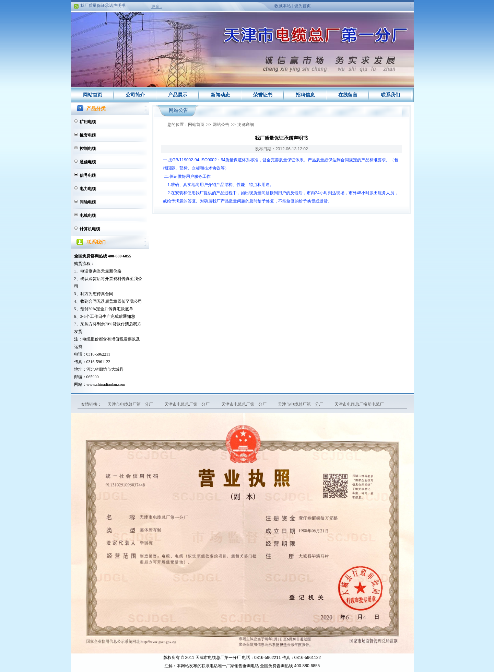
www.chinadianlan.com (105, 384)
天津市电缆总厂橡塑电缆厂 (359, 404)
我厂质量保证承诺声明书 (103, 6)
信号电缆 (88, 175)
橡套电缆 (88, 135)
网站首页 (92, 94)
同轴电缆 (88, 202)
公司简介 (135, 94)
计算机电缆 (90, 229)
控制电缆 (88, 148)
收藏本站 (282, 5)
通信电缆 (88, 162)
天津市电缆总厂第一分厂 (131, 404)
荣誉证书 (262, 94)
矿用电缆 (88, 121)
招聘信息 (305, 94)
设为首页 (302, 5)
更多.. (156, 6)
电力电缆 (88, 188)
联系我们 (390, 94)
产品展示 (177, 94)
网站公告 (221, 124)
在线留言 (347, 94)
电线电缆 (88, 215)
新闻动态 (220, 94)
